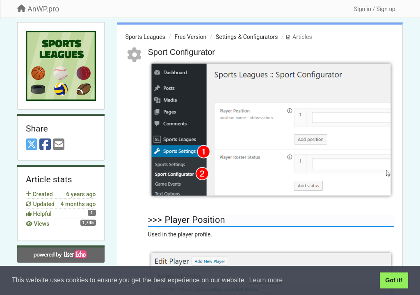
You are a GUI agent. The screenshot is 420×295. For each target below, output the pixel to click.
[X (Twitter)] (31, 145)
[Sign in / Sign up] (375, 9)
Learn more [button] (266, 280)
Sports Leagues (145, 37)
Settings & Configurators (247, 37)
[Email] (58, 145)
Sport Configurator (181, 52)
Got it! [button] (393, 280)
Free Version (191, 37)
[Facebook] (45, 145)
